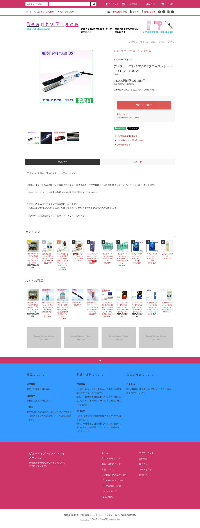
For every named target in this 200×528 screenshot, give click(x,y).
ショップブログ (109, 491)
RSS (104, 497)
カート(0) (167, 4)
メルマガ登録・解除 (117, 12)
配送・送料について (111, 464)
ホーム (29, 12)
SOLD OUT (144, 105)
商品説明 (62, 162)
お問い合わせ (147, 12)
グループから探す (65, 12)
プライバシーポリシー (112, 480)
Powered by (100, 520)
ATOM (111, 497)
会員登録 (143, 458)
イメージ (137, 162)
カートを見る (145, 469)
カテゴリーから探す (44, 12)
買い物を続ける (122, 145)
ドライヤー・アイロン (128, 51)
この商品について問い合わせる (128, 140)
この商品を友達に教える (126, 136)
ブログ (133, 12)
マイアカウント (146, 453)
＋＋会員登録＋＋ (131, 4)
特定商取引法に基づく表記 (128, 117)
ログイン (150, 4)
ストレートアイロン (145, 51)
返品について (122, 114)
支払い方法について (111, 458)
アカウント (112, 4)
